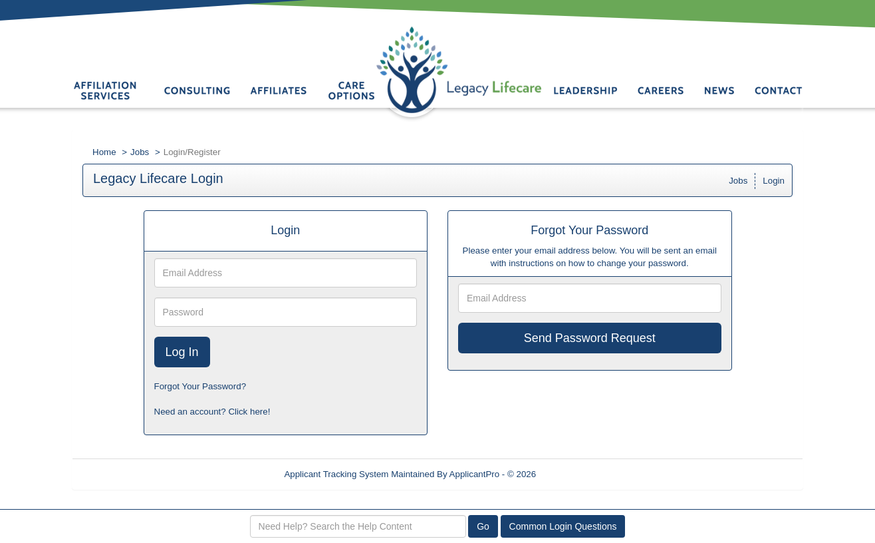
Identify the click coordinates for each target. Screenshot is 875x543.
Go (483, 526)
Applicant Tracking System (336, 474)
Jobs (139, 152)
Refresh (575, 474)
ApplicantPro (474, 474)
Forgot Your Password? (200, 386)
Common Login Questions (563, 526)
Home (104, 152)
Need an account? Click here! (212, 412)
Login (774, 181)
